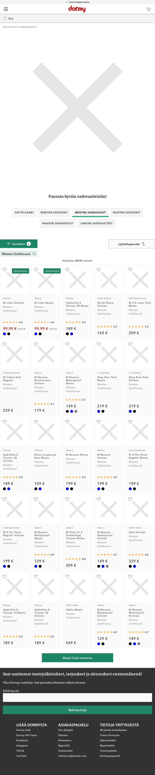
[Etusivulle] (76, 9)
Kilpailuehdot (108, 740)
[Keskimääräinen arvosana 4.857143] (42, 554)
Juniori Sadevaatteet (96, 223)
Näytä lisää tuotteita (77, 658)
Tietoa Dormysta (110, 735)
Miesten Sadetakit (54, 212)
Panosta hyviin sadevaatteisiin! (20, 26)
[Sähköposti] (77, 697)
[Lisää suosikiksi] (4, 269)
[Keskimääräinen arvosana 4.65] (73, 399)
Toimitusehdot (108, 750)
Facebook (22, 740)
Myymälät (64, 745)
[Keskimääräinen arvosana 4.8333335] (73, 559)
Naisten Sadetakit (126, 212)
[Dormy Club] (138, 9)
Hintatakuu (64, 740)
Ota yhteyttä (65, 729)
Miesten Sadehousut (90, 212)
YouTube (21, 755)
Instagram (22, 745)
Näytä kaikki (24, 212)
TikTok (20, 750)
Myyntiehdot (107, 745)
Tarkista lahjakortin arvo (72, 755)
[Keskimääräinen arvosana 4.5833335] (10, 322)
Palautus (63, 735)
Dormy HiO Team (26, 735)
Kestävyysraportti (110, 755)
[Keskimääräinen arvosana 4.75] (136, 554)
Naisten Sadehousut (57, 223)
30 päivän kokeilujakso (113, 729)
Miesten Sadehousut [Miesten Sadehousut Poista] (19, 254)
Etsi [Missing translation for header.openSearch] (8, 18)
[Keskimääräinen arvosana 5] (73, 322)
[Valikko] (5, 9)
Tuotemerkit (65, 750)
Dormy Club (23, 729)
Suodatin (18, 244)
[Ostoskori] (148, 9)
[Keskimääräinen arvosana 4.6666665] (42, 404)
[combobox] (132, 243)
